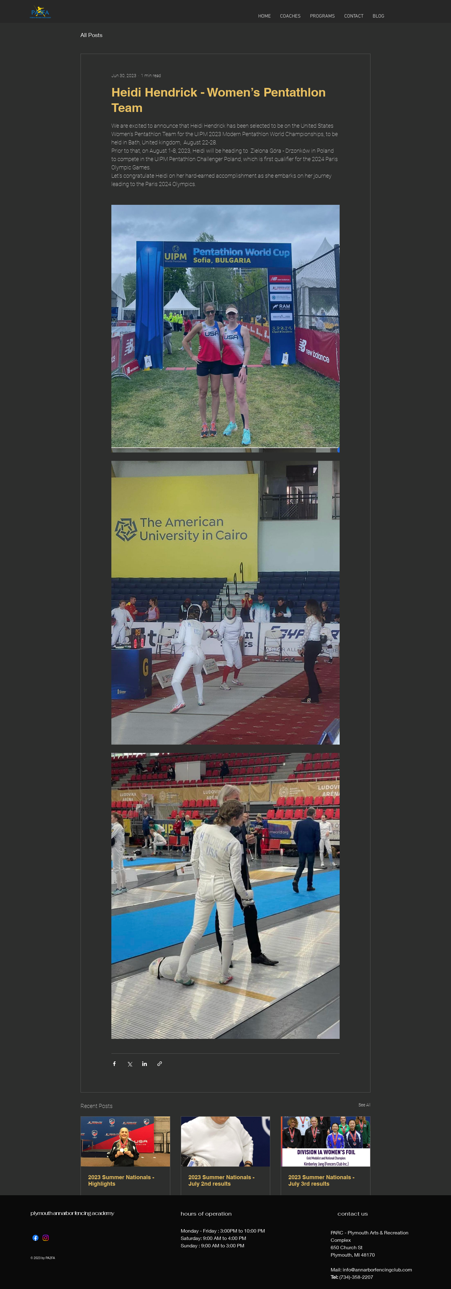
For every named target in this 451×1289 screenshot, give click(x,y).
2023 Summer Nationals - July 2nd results (221, 1180)
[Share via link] (160, 1064)
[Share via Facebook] (114, 1064)
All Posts (91, 34)
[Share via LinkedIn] (144, 1064)
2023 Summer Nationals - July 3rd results (321, 1180)
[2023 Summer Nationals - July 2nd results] (225, 1142)
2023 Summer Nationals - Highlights (121, 1180)
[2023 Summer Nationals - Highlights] (125, 1142)
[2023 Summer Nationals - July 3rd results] (325, 1142)
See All (364, 1104)
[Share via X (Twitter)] (129, 1064)
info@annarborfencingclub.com (377, 1269)
